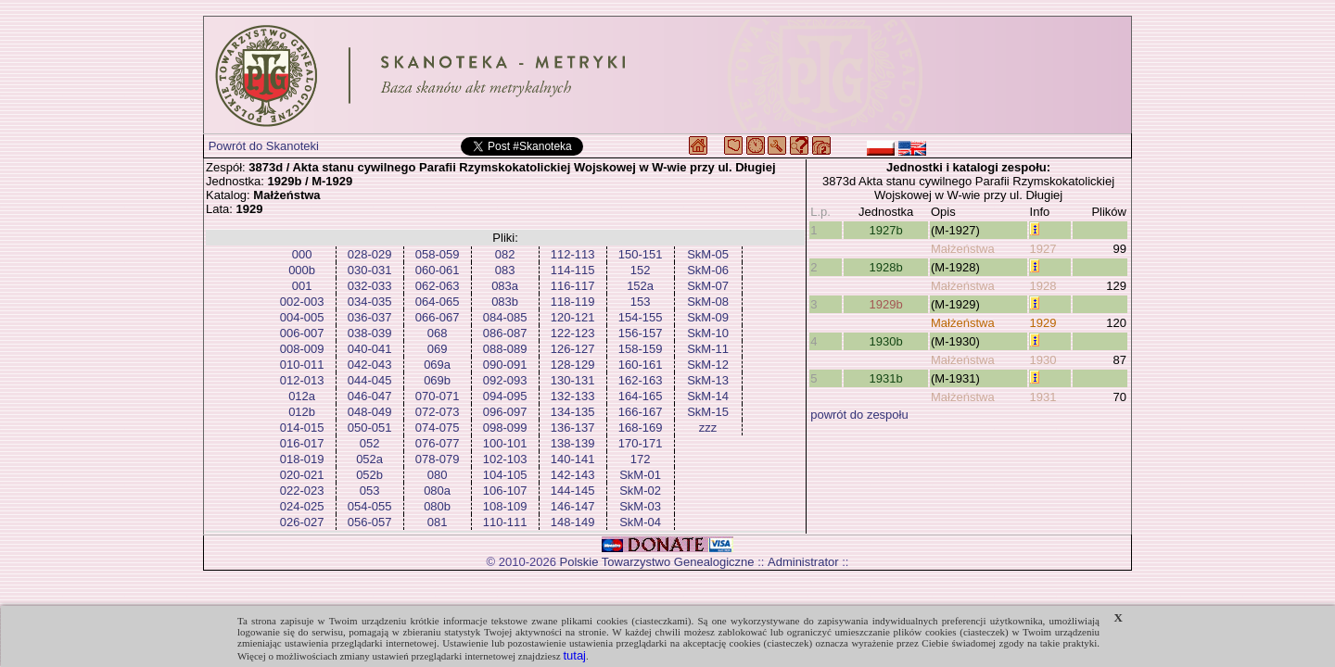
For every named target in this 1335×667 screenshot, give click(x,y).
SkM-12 (708, 364)
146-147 (573, 506)
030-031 (370, 270)
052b (369, 475)
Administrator (803, 562)
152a (640, 286)
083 (505, 270)
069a (437, 364)
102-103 (505, 459)
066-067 (437, 317)
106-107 (505, 490)
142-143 (573, 475)
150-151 (640, 254)
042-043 (370, 364)
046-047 (370, 396)
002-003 (302, 301)
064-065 (437, 301)
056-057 (370, 522)
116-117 (573, 286)
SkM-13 (708, 380)
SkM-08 (708, 301)
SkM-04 (640, 522)
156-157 (640, 333)
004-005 (302, 317)
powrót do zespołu (859, 415)
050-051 (370, 427)
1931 (1043, 397)
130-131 (573, 380)
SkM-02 (640, 490)
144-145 (573, 490)
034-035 (370, 301)
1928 (1043, 286)
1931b (886, 378)
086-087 (505, 333)
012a (301, 396)
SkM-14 (708, 396)
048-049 (370, 412)
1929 (1043, 323)
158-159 (640, 349)
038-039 (370, 333)
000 (302, 254)
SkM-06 (708, 270)
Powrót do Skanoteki (264, 146)
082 (505, 254)
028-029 (370, 254)
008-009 (302, 349)
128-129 (573, 364)
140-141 (573, 459)
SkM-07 (708, 286)
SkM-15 (708, 412)
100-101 (505, 443)
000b (301, 270)
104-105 (505, 475)
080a (437, 490)
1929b (886, 304)
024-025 (302, 506)
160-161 (640, 364)
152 (640, 270)
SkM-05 (708, 254)
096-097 (505, 412)
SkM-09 (708, 317)
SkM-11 (708, 349)
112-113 (573, 254)
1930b (886, 341)
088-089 (505, 349)
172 (640, 459)
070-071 (437, 396)
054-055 (370, 506)
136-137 (573, 427)
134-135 (573, 412)
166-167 (640, 412)
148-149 (573, 522)
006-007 (302, 333)
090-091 (505, 364)
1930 (1043, 360)
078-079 (437, 459)
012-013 (302, 380)
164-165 (640, 396)
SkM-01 (640, 475)
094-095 (505, 396)
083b (504, 301)
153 (640, 301)
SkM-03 (640, 506)
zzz (708, 427)
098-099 (505, 427)
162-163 (640, 380)
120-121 (573, 317)
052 (370, 443)
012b (301, 412)
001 (302, 286)
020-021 (302, 475)
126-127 (573, 349)
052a (369, 459)
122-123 (573, 333)
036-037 (370, 317)
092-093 (505, 380)
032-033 (370, 286)
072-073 (437, 412)
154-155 (640, 317)
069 (437, 349)
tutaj (574, 655)
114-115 (573, 270)
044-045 (370, 380)
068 (437, 333)
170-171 (640, 443)
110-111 (505, 522)
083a (504, 286)
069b (437, 380)
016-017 (302, 443)
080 (437, 475)
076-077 (437, 443)
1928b (886, 267)
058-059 (437, 254)
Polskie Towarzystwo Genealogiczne (657, 562)
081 (437, 522)
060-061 (437, 270)
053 (370, 490)
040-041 (370, 349)
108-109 (505, 506)
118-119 (573, 301)
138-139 (573, 443)
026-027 (302, 522)
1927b (886, 230)
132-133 (573, 396)
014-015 (302, 427)
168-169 (640, 427)
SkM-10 (708, 333)
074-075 (437, 427)
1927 (1043, 249)
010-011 (302, 364)
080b (437, 506)
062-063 (437, 286)
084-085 (505, 317)
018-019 (302, 459)
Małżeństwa (963, 249)
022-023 (302, 490)
